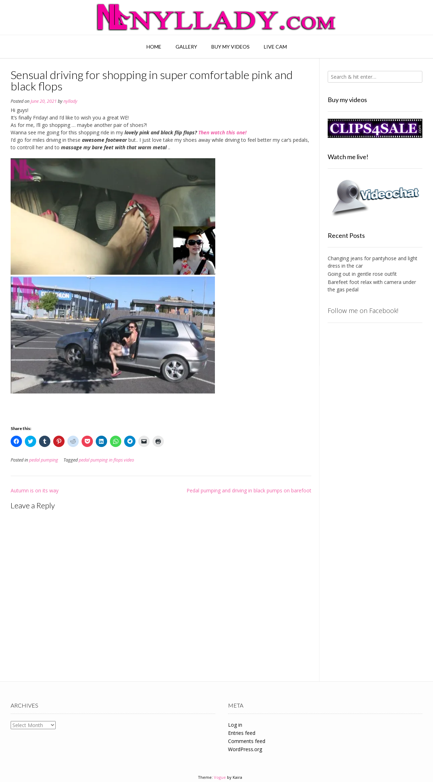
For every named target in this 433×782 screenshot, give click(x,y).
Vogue (220, 777)
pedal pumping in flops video (106, 460)
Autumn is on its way (35, 490)
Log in (235, 724)
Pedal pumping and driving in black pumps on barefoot (249, 490)
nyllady (70, 101)
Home (153, 47)
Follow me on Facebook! (363, 310)
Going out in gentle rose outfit (362, 273)
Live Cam (275, 47)
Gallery (186, 47)
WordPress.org (245, 749)
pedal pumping (43, 460)
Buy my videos (230, 47)
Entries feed (241, 733)
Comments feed (246, 741)
